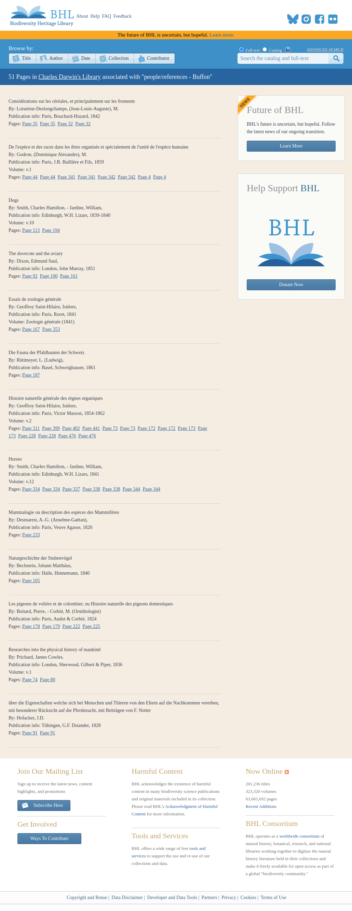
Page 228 (27, 435)
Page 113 (31, 230)
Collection (118, 58)
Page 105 (31, 580)
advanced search (325, 49)
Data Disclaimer (127, 897)
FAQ (106, 16)
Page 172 (146, 428)
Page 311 (31, 428)
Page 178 (31, 626)
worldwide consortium (299, 836)
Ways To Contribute (49, 838)
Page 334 (31, 489)
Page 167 (31, 329)
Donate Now (291, 284)
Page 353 (51, 329)
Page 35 (30, 123)
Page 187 (31, 375)
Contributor (158, 58)
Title (26, 58)
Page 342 (107, 177)
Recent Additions (261, 806)
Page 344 (131, 489)
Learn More (291, 146)
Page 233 (31, 534)
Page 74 (30, 679)
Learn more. (221, 35)
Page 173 (186, 428)
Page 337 (71, 489)
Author (56, 58)
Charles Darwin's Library (70, 76)
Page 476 (67, 435)
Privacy (228, 897)
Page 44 (30, 177)
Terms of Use (273, 897)
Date (85, 58)
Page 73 (110, 428)
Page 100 (49, 276)
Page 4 (144, 177)
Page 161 (69, 276)
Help (95, 16)
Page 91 (30, 732)
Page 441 (91, 428)
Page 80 (47, 679)
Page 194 (51, 230)
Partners (209, 897)
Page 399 (51, 428)
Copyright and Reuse (87, 897)
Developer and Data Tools (172, 897)
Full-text (253, 50)
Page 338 (91, 489)
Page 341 (67, 177)
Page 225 (91, 626)
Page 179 (51, 626)
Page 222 (71, 626)
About (82, 16)
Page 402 (71, 428)
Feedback (122, 16)
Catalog (275, 50)
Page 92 (30, 276)
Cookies (248, 897)
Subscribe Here (42, 805)
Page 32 (65, 123)
